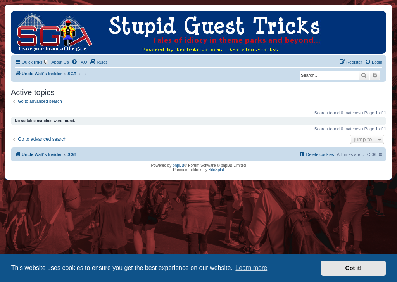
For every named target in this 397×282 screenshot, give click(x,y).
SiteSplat (216, 170)
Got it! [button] (353, 268)
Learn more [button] (251, 268)
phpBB (178, 165)
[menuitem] (56, 62)
